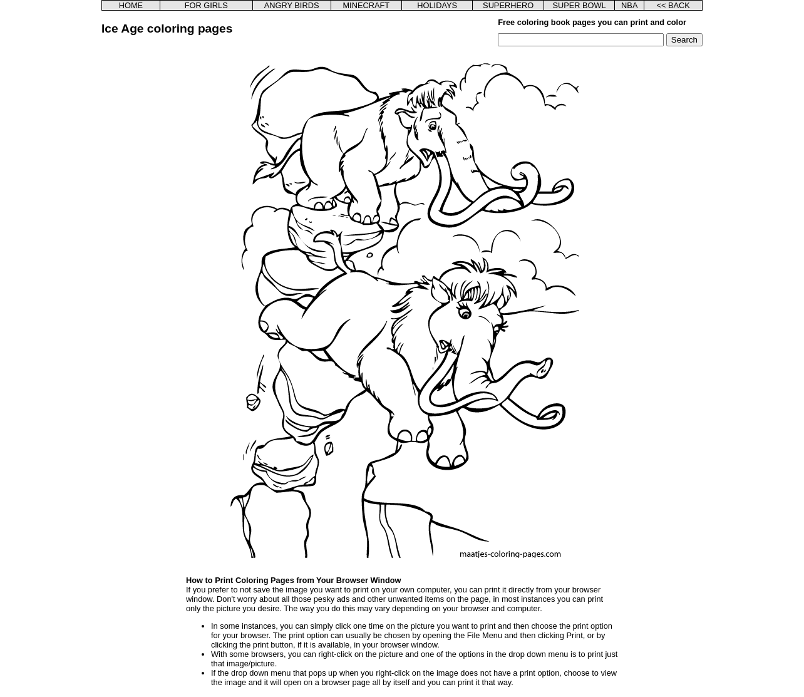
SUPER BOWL (579, 5)
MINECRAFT (366, 5)
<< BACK (672, 5)
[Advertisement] (166, 234)
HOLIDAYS (437, 5)
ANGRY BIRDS (291, 5)
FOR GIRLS (206, 5)
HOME (131, 5)
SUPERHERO (508, 5)
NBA (629, 5)
